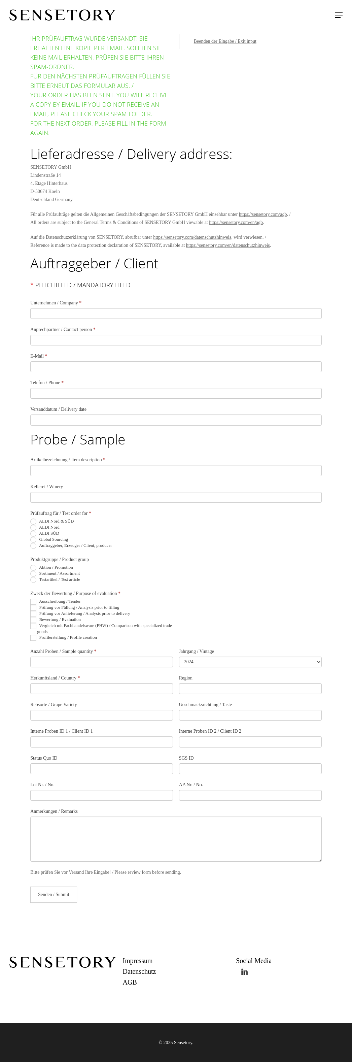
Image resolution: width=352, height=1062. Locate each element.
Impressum (138, 960)
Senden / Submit (53, 894)
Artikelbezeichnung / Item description (67, 459)
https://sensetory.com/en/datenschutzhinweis (228, 245)
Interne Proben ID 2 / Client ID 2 (210, 731)
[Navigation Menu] (339, 15)
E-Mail (38, 356)
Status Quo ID (43, 758)
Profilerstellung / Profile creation (63, 638)
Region (185, 678)
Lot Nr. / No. (42, 784)
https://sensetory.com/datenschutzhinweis (192, 237)
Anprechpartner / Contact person (63, 329)
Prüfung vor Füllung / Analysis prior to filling (74, 608)
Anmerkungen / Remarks (54, 811)
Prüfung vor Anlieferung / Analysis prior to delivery (80, 614)
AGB (130, 982)
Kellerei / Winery (46, 486)
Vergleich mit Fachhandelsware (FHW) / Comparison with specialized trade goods (101, 628)
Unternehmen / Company (55, 302)
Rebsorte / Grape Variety (53, 704)
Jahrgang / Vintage (196, 651)
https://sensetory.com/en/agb (236, 222)
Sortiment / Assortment (55, 574)
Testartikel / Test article (55, 580)
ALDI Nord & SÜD (52, 522)
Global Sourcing (49, 540)
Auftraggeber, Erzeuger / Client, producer (71, 546)
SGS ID (186, 758)
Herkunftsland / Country (55, 678)
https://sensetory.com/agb (263, 214)
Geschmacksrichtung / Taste (205, 704)
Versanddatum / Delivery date (58, 409)
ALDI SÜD (44, 534)
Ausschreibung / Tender (55, 602)
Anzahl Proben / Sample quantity (63, 651)
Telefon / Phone (47, 382)
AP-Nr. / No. (191, 784)
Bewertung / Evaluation (55, 620)
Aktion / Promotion (51, 568)
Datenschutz (139, 971)
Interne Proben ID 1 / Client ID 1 (61, 731)
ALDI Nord (45, 528)
